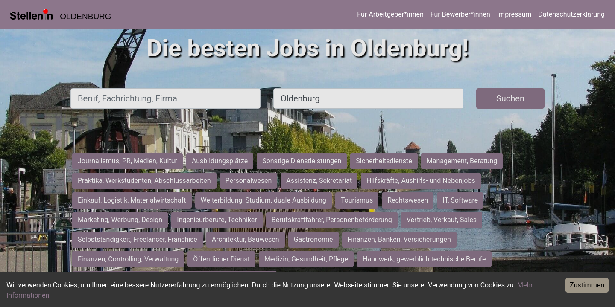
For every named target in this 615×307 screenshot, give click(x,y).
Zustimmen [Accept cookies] (587, 285)
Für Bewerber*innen (460, 14)
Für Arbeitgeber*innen (390, 14)
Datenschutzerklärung (571, 14)
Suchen (510, 98)
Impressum (514, 14)
